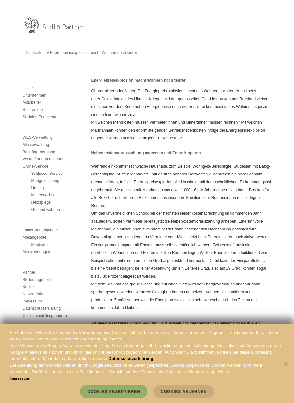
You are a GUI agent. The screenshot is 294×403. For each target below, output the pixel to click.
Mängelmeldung (45, 180)
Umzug (37, 188)
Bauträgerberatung (39, 152)
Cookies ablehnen (184, 391)
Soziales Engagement (42, 117)
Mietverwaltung (36, 144)
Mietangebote (35, 237)
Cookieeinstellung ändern (45, 315)
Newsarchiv (33, 294)
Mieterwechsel (44, 195)
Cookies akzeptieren (113, 391)
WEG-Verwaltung (38, 137)
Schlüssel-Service (47, 173)
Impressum (32, 301)
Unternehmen (35, 95)
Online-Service (36, 166)
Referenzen (33, 109)
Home (28, 88)
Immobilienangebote (40, 230)
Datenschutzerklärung (42, 308)
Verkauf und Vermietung (44, 159)
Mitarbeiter (32, 102)
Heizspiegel (41, 202)
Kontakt (29, 286)
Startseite (34, 52)
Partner (29, 272)
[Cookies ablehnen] (286, 363)
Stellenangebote (37, 279)
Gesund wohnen (45, 209)
